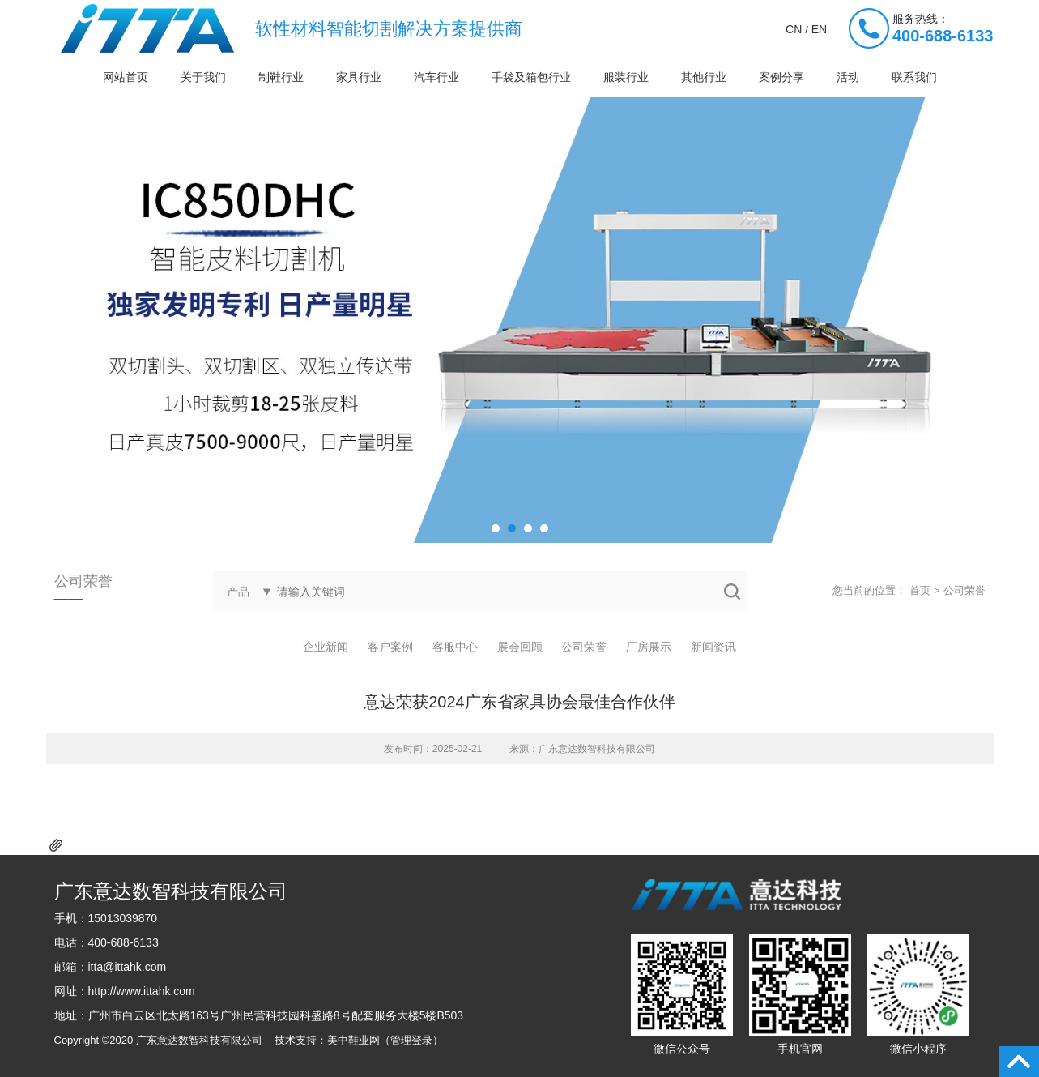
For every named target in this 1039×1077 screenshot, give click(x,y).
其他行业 (703, 77)
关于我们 (203, 77)
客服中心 (455, 646)
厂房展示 (648, 646)
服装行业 (626, 77)
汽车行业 (436, 77)
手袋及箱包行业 (531, 77)
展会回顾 (520, 646)
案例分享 (781, 77)
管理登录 (411, 1040)
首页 (919, 590)
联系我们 (914, 77)
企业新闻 (325, 646)
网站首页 (125, 77)
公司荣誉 (964, 590)
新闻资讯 (713, 646)
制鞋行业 (281, 77)
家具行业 (358, 77)
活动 (848, 77)
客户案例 (390, 646)
